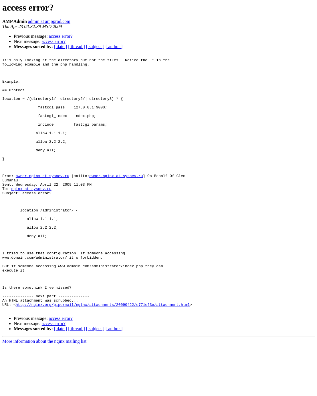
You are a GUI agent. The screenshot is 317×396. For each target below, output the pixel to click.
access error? (61, 36)
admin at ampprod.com (49, 21)
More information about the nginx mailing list (44, 391)
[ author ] (114, 46)
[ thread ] (76, 46)
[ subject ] (95, 46)
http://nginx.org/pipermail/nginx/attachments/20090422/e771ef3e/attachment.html (103, 354)
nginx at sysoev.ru (31, 215)
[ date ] (60, 46)
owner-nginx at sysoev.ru (42, 199)
